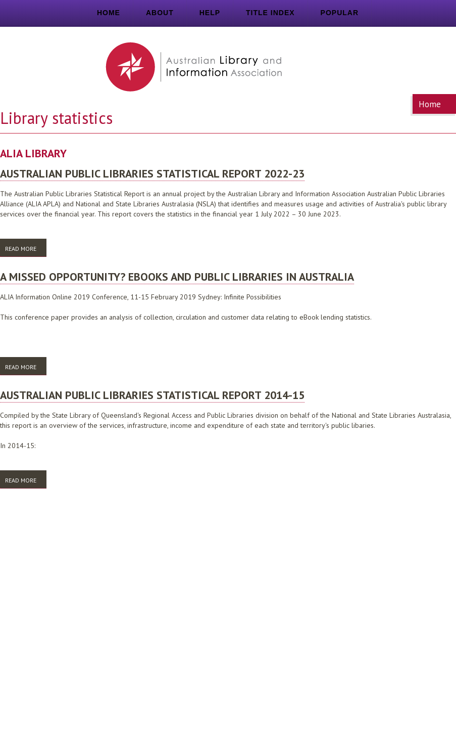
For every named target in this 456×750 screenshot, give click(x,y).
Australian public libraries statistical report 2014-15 (152, 395)
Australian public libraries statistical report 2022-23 (152, 173)
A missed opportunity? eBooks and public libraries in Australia (177, 277)
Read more (25, 248)
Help (209, 13)
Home (108, 13)
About (160, 13)
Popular (340, 13)
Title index (270, 13)
